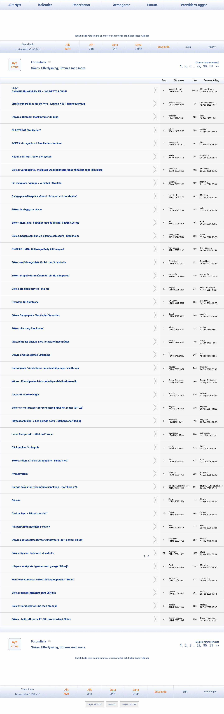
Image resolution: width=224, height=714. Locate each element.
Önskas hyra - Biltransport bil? (30, 513)
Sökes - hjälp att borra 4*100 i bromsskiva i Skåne (41, 619)
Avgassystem (20, 473)
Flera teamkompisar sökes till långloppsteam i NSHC (43, 579)
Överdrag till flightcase (25, 302)
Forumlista (41, 62)
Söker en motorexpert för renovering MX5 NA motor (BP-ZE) (47, 407)
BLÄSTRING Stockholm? (26, 130)
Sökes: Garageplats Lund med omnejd (34, 605)
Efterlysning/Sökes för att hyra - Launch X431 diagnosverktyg (48, 103)
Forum (152, 5)
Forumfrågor (210, 691)
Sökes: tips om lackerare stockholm (33, 553)
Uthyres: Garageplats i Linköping (31, 354)
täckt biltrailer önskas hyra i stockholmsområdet (40, 341)
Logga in (212, 46)
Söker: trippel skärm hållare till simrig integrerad (40, 275)
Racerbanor (81, 5)
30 (205, 66)
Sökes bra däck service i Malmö (30, 288)
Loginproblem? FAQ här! (28, 49)
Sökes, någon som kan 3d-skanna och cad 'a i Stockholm (45, 235)
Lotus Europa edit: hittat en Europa (32, 434)
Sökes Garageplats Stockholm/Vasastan (35, 315)
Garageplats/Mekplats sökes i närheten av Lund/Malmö (44, 196)
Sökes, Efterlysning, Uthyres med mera (58, 68)
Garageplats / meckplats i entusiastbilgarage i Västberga (45, 368)
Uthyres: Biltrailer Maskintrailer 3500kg (35, 116)
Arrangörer (121, 5)
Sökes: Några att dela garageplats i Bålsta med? (40, 460)
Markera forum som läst (207, 62)
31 (211, 66)
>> (217, 66)
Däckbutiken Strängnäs (25, 447)
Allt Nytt (14, 5)
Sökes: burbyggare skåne (27, 209)
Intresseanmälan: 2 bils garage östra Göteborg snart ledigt (46, 420)
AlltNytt (67, 47)
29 (198, 66)
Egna (115, 47)
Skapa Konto (28, 44)
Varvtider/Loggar (194, 5)
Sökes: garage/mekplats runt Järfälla (34, 592)
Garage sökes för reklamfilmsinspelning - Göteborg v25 (44, 487)
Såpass (16, 500)
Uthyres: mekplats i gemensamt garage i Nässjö (40, 566)
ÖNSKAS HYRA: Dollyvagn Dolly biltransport (38, 249)
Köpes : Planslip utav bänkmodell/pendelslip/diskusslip (44, 381)
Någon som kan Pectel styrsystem (32, 156)
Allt (91, 47)
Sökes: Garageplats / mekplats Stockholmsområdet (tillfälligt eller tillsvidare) (57, 169)
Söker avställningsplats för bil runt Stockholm (39, 262)
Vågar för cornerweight (25, 394)
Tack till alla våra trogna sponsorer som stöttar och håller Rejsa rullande (112, 35)
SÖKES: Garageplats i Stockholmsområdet (37, 143)
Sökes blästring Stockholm (28, 328)
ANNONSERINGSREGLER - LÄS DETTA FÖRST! (39, 91)
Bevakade (163, 47)
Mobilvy (111, 704)
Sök (188, 47)
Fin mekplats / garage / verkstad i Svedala (36, 183)
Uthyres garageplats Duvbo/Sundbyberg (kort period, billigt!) (47, 539)
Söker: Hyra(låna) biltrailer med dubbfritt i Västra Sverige (45, 222)
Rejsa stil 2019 (129, 704)
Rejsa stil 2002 (94, 704)
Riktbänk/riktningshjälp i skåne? (31, 526)
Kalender (45, 5)
